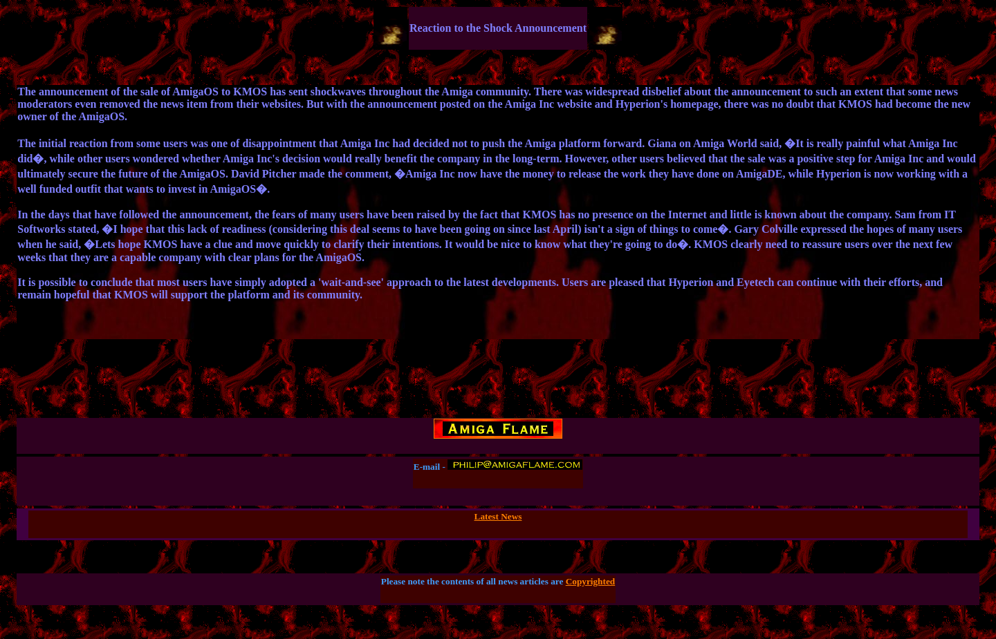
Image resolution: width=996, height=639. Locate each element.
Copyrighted (591, 581)
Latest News (498, 516)
